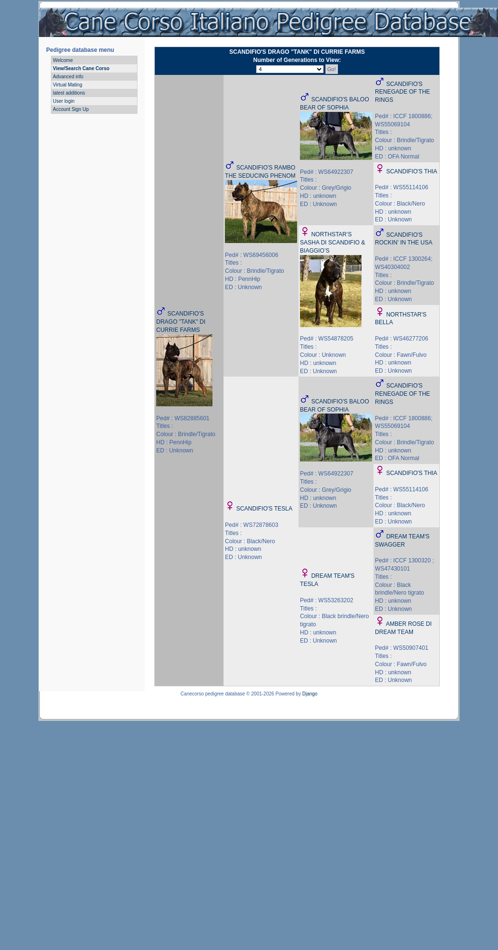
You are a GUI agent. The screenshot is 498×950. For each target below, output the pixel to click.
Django (310, 693)
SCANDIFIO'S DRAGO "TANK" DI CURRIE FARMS (180, 321)
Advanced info (68, 76)
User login (64, 101)
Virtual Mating (67, 84)
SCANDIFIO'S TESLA (264, 508)
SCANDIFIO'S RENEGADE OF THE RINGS (402, 92)
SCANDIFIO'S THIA (411, 171)
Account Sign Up (71, 109)
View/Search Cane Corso (81, 68)
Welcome (63, 60)
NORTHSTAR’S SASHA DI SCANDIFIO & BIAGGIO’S (332, 242)
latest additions (69, 93)
